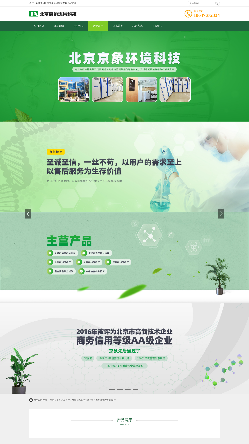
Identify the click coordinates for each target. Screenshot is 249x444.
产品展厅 (98, 25)
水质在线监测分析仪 (82, 400)
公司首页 (39, 25)
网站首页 (54, 400)
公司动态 (78, 25)
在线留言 (157, 25)
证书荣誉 (118, 25)
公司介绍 (59, 25)
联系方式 (137, 25)
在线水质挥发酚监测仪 (105, 400)
